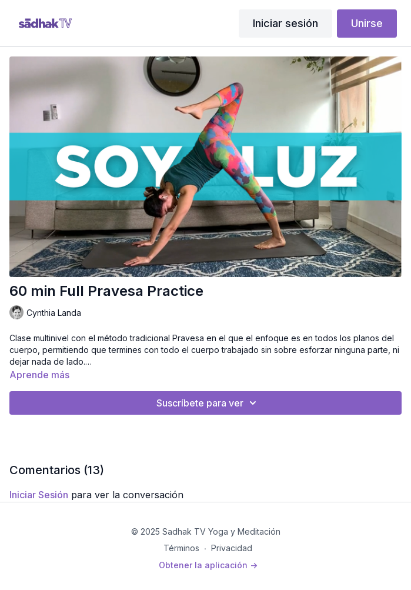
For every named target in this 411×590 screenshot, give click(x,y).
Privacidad (231, 548)
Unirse (367, 23)
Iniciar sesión (285, 23)
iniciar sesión (38, 495)
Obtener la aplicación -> (208, 565)
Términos (181, 548)
